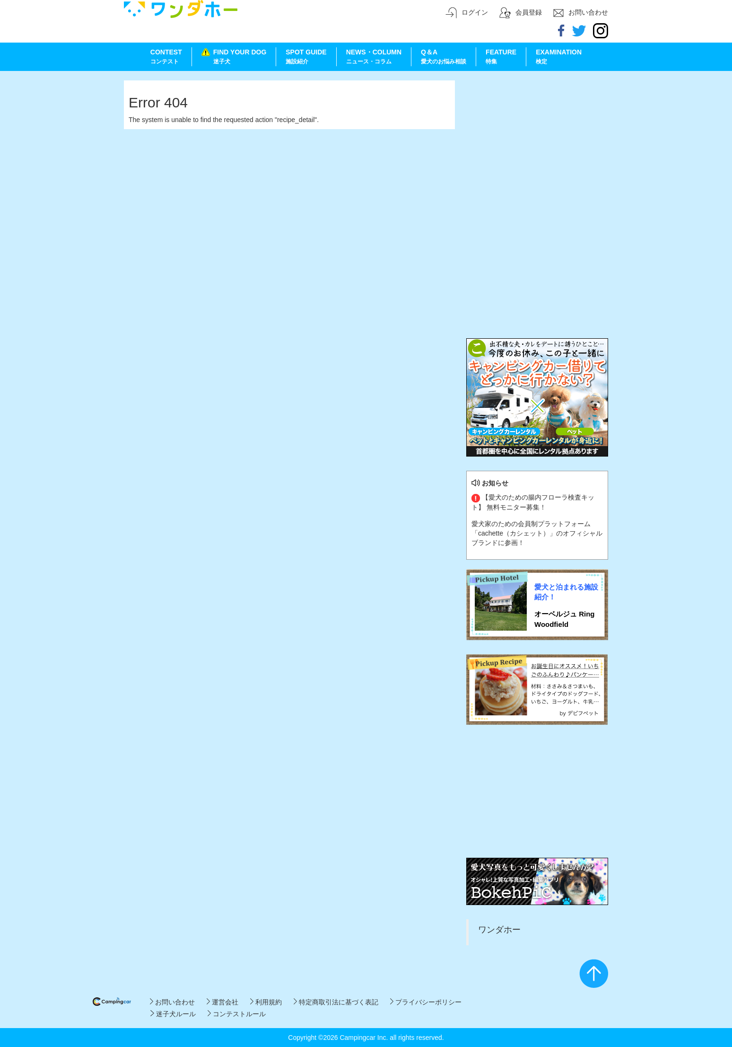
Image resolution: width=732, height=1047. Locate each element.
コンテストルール (237, 1014)
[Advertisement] (537, 139)
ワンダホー (499, 929)
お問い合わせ (172, 1002)
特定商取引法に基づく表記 (336, 1002)
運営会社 (222, 1002)
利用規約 (266, 1002)
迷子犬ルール (172, 1014)
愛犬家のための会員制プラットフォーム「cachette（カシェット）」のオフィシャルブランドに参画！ (536, 533)
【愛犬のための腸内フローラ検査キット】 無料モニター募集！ (532, 501)
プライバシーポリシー (426, 1002)
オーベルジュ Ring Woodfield (564, 619)
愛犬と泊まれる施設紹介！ (566, 592)
